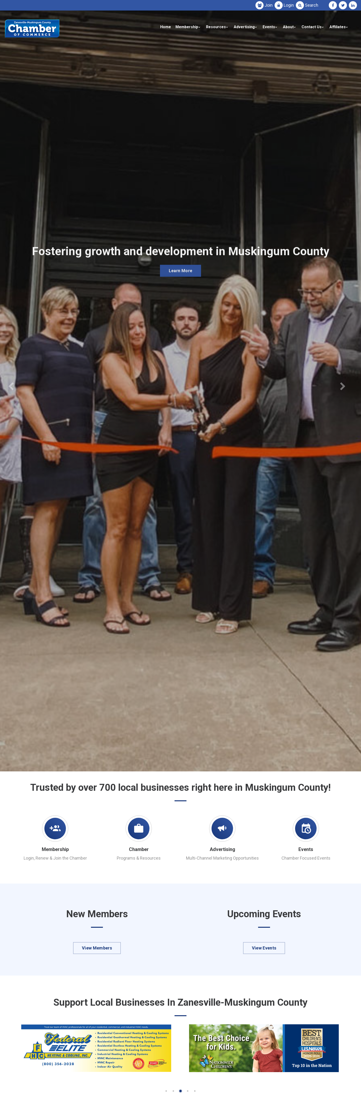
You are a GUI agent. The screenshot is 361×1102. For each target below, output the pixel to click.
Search (311, 5)
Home (165, 27)
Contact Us (312, 27)
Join (269, 5)
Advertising (244, 27)
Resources (216, 27)
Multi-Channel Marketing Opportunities (222, 858)
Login (289, 5)
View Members (97, 947)
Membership (186, 27)
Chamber (139, 849)
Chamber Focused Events (305, 858)
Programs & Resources (139, 858)
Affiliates (337, 27)
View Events (264, 947)
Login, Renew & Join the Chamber (55, 858)
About (288, 27)
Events (269, 27)
